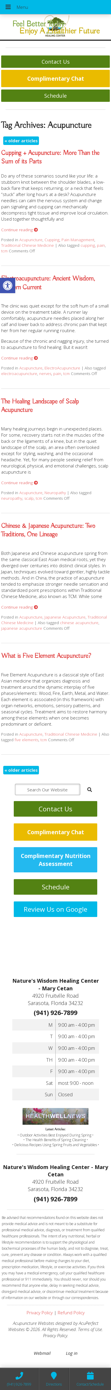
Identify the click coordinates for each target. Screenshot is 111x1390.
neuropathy (11, 498)
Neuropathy (55, 492)
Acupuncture (30, 239)
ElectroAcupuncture (62, 368)
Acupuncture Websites (33, 1323)
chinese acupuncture (79, 622)
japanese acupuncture (21, 628)
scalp (29, 498)
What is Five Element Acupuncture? (46, 656)
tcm (4, 251)
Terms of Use (90, 1329)
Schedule (55, 95)
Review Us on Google (55, 909)
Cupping (52, 239)
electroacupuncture (19, 373)
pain (101, 245)
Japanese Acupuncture (65, 617)
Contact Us (56, 61)
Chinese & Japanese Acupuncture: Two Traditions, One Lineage (48, 530)
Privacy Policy (40, 1312)
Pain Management (78, 239)
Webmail (42, 1353)
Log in (72, 1353)
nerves (45, 373)
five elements (26, 739)
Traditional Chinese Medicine (27, 245)
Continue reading (19, 229)
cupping (88, 245)
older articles (21, 140)
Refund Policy (71, 1312)
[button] (7, 285)
